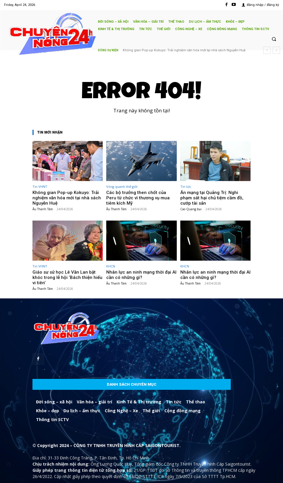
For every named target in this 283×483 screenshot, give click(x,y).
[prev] (267, 50)
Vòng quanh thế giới (122, 186)
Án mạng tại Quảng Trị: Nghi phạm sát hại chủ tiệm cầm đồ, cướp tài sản (212, 194)
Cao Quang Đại (191, 202)
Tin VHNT (39, 186)
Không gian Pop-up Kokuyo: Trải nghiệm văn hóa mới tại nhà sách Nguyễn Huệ (67, 194)
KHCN (110, 259)
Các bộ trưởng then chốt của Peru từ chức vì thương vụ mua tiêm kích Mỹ (179, 50)
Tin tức (185, 186)
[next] (276, 50)
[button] (274, 39)
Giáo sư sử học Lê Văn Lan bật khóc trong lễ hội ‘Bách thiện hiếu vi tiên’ (63, 267)
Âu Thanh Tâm (42, 202)
